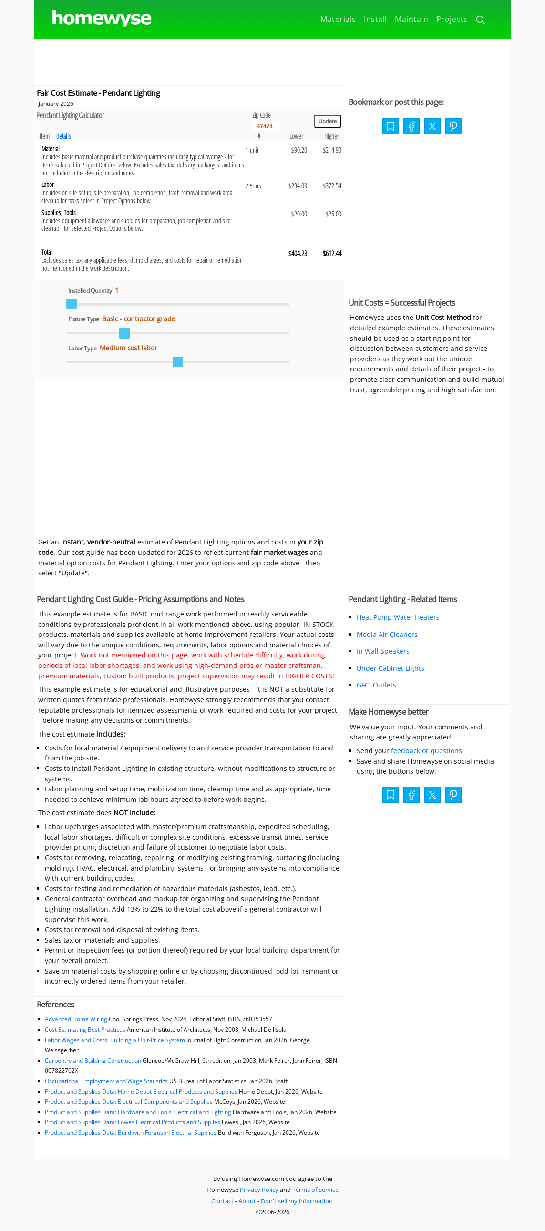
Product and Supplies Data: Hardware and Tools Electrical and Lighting (138, 1112)
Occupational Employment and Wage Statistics (106, 1081)
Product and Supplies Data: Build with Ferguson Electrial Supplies (130, 1132)
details (63, 136)
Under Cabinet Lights (390, 668)
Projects (452, 19)
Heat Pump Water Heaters (398, 617)
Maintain (411, 19)
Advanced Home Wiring (76, 1019)
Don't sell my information (297, 1201)
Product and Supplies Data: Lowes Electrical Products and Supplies (132, 1122)
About (247, 1201)
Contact (222, 1201)
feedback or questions (426, 750)
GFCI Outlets (376, 684)
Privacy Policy (259, 1189)
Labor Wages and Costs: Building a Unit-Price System (115, 1040)
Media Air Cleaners (387, 634)
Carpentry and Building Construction (93, 1061)
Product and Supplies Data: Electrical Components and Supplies (129, 1102)
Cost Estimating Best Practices (85, 1030)
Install (375, 19)
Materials (338, 19)
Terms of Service (315, 1189)
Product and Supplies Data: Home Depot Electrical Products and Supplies (141, 1091)
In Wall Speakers (383, 651)
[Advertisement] (272, 60)
